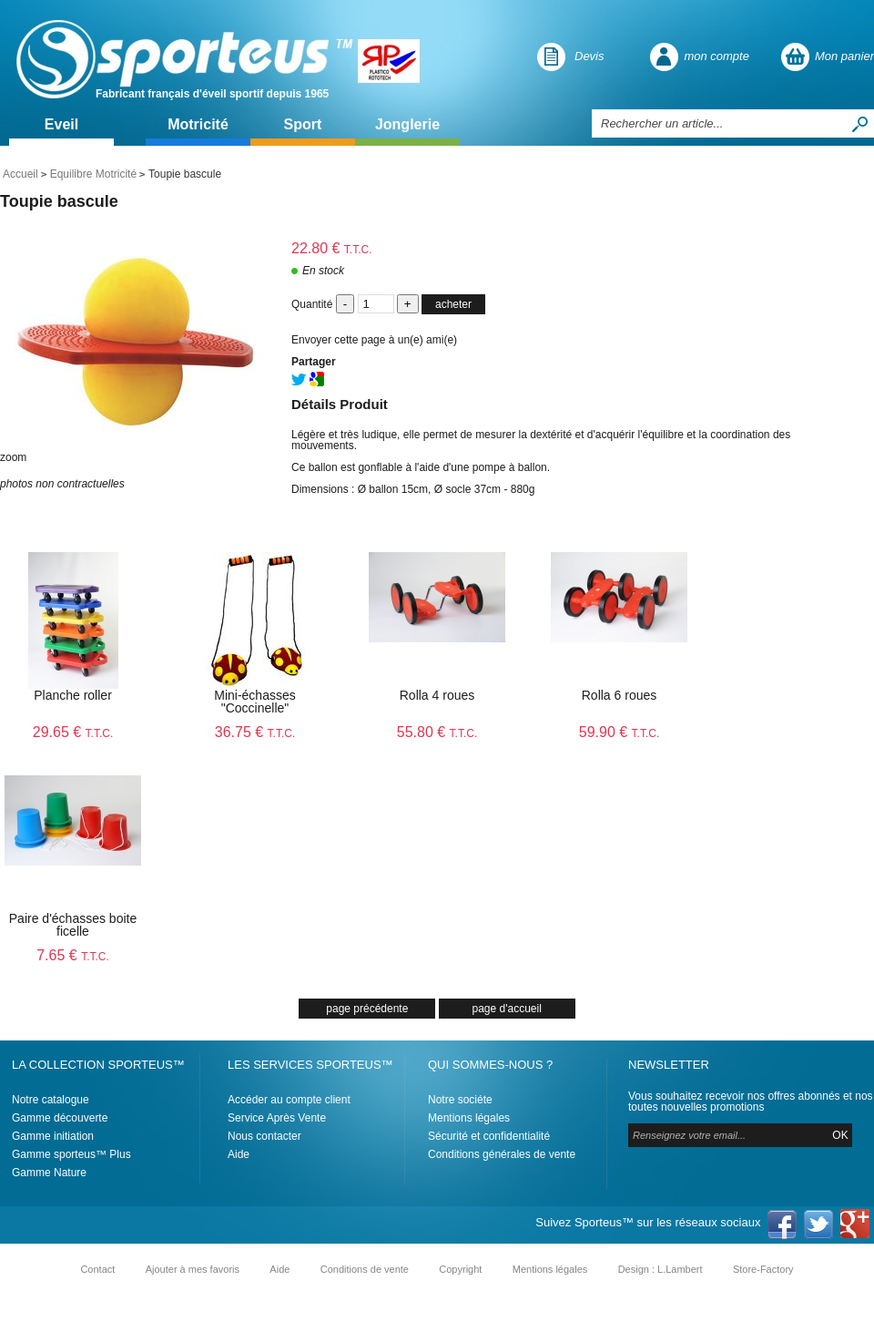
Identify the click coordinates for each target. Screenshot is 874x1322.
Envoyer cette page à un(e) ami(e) (374, 339)
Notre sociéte (460, 1099)
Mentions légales (469, 1118)
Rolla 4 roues (437, 695)
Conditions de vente (364, 1269)
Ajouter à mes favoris (192, 1269)
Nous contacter (264, 1136)
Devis (589, 56)
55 (437, 732)
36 (255, 732)
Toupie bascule (59, 201)
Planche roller (73, 695)
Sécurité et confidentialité (489, 1136)
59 (619, 732)
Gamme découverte (59, 1118)
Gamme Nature (49, 1172)
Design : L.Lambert (660, 1269)
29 (73, 732)
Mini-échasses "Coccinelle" (254, 701)
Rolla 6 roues (619, 695)
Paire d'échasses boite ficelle (73, 925)
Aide (238, 1154)
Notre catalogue (50, 1099)
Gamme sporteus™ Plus (71, 1154)
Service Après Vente (277, 1118)
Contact (97, 1269)
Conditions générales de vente (501, 1154)
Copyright (460, 1269)
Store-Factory (763, 1269)
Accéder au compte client (289, 1099)
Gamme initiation (53, 1136)
